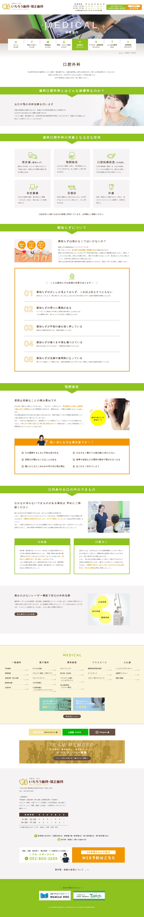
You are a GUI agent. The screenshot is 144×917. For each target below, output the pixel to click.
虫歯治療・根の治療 (12, 678)
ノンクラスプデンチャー (124, 668)
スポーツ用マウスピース (96, 678)
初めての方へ (32, 46)
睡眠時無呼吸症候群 (95, 668)
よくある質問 (112, 46)
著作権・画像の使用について (69, 870)
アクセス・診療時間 (96, 46)
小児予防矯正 (37, 683)
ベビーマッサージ (39, 678)
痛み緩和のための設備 (26, 614)
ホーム (16, 46)
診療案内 (80, 46)
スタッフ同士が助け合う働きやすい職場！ (72, 758)
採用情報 (128, 46)
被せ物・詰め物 (65, 673)
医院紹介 (48, 46)
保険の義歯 (119, 678)
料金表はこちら (72, 716)
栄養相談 (8, 673)
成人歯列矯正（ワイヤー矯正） (66, 686)
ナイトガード (92, 673)
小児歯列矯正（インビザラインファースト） (43, 689)
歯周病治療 (8, 683)
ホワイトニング (65, 668)
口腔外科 (8, 687)
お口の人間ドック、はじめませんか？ (55, 704)
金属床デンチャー (122, 673)
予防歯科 (8, 668)
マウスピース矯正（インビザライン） (67, 679)
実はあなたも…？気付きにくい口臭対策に (89, 704)
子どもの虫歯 (37, 668)
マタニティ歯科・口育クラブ (42, 673)
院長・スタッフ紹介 (64, 46)
